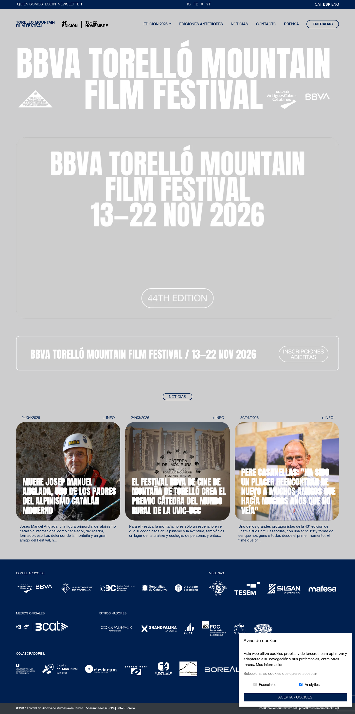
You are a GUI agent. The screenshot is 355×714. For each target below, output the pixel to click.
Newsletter (70, 4)
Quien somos (30, 4)
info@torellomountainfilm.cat (278, 708)
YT (208, 4)
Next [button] (325, 435)
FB (196, 4)
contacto (266, 24)
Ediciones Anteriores (201, 24)
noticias (239, 24)
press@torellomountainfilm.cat (319, 708)
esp (327, 4)
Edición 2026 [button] (155, 24)
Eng (335, 4)
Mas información (269, 664)
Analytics (312, 684)
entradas (323, 24)
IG (189, 4)
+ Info (109, 418)
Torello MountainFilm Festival (35, 24)
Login (50, 4)
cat (319, 4)
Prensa (291, 24)
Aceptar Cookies (295, 697)
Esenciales (267, 684)
